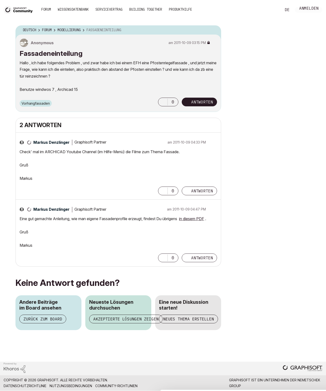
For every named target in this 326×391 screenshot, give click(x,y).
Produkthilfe (180, 9)
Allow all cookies (298, 335)
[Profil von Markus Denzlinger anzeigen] (51, 142)
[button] (162, 102)
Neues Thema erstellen (188, 319)
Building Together (145, 9)
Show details (191, 385)
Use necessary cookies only (298, 362)
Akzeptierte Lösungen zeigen (126, 319)
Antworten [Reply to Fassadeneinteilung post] (202, 102)
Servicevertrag (109, 9)
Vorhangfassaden (36, 103)
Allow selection (298, 347)
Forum (46, 9)
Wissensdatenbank (73, 9)
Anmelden (309, 9)
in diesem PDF (191, 218)
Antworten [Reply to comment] (202, 190)
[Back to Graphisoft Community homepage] (20, 9)
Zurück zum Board (42, 319)
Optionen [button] (214, 30)
